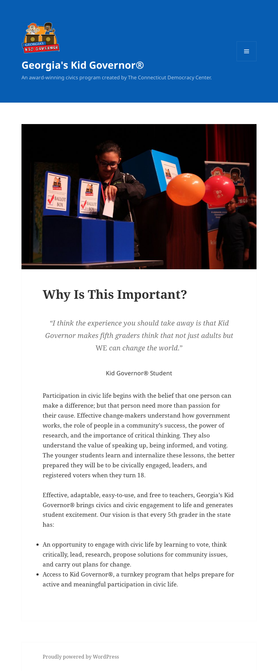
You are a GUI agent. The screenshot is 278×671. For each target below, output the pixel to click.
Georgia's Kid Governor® (82, 65)
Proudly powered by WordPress (81, 656)
